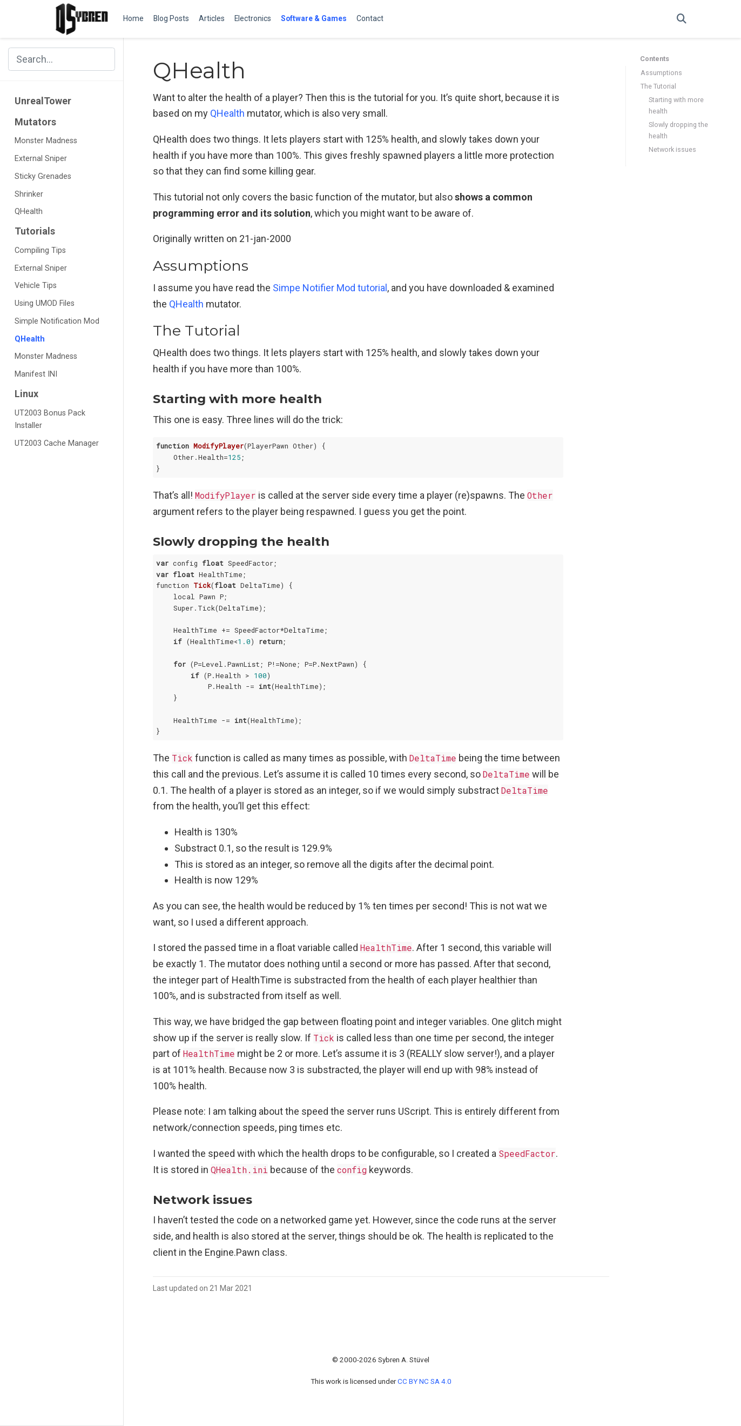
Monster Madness (46, 140)
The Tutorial (658, 86)
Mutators (35, 122)
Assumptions (661, 73)
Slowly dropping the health (678, 130)
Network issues (672, 149)
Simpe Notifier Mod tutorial (330, 287)
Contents (654, 59)
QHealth (29, 211)
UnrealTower (43, 100)
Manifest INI (36, 374)
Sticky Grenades (43, 176)
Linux (26, 393)
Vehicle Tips (36, 285)
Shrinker (29, 194)
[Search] (681, 19)
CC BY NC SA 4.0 (425, 1381)
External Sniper (41, 158)
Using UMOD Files (45, 303)
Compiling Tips (40, 250)
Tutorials (35, 231)
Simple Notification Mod (57, 321)
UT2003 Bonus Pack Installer (50, 420)
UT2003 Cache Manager (57, 443)
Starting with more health (676, 105)
